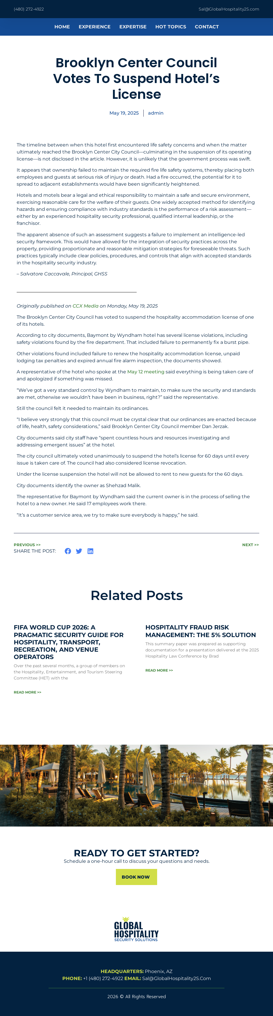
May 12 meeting (145, 372)
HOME (62, 27)
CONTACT (207, 27)
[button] (68, 551)
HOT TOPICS (170, 27)
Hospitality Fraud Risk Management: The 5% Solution (200, 631)
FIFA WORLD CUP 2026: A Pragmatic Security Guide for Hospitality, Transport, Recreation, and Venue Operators (68, 642)
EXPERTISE (133, 27)
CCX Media (86, 306)
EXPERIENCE (95, 27)
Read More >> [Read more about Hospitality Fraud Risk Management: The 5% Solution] (159, 670)
